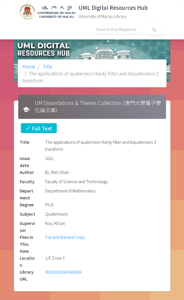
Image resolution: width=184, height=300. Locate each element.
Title (47, 66)
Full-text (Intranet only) (65, 237)
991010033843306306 (63, 272)
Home (28, 66)
